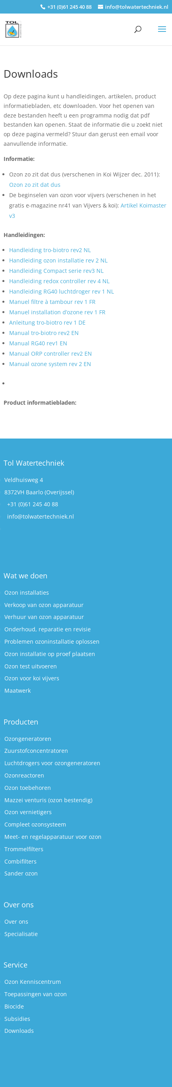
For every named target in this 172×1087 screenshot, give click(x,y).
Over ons (16, 921)
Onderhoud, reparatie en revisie (47, 629)
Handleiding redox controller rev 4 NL (59, 281)
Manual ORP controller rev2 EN (50, 353)
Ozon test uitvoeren (30, 666)
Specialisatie (21, 934)
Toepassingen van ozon (35, 994)
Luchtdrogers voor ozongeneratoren (52, 763)
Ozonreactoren (24, 775)
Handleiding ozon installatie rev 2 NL (58, 260)
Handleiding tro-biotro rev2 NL (50, 250)
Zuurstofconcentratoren (36, 750)
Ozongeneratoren (27, 738)
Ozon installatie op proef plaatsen (49, 654)
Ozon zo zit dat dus (35, 184)
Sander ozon (21, 873)
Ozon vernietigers (28, 812)
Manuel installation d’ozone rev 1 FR (57, 312)
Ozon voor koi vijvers (31, 678)
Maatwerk (17, 690)
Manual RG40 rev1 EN (38, 343)
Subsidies (17, 1018)
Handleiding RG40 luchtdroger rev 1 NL (61, 291)
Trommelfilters (23, 849)
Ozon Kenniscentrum (32, 981)
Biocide (14, 1006)
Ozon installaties (26, 592)
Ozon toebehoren (27, 787)
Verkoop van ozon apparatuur (44, 605)
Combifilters (20, 861)
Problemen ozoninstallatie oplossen (52, 641)
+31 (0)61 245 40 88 (32, 504)
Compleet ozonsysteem (35, 824)
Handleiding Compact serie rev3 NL (56, 270)
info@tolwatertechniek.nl (40, 516)
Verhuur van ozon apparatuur (44, 617)
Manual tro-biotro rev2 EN (44, 333)
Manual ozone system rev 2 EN (50, 364)
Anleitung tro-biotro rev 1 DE (47, 322)
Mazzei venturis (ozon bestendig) (48, 800)
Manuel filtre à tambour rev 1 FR (52, 302)
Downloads (19, 1030)
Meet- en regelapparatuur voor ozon (53, 836)
